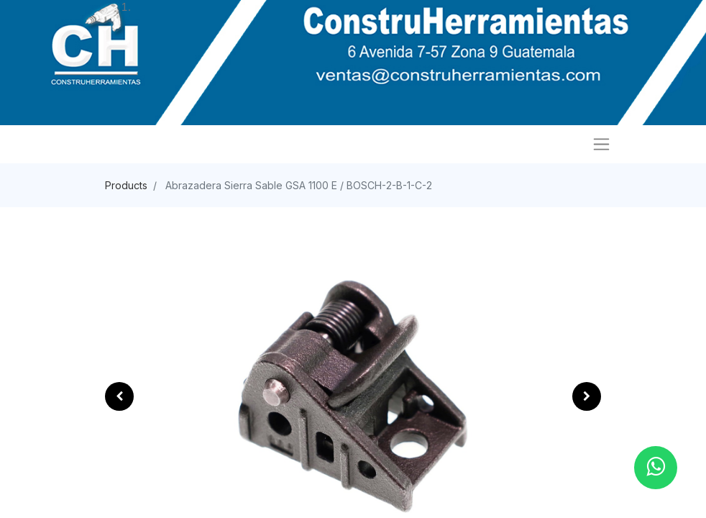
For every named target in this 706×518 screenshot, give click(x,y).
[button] (119, 396)
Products (126, 185)
